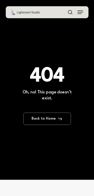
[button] (80, 12)
